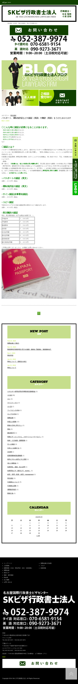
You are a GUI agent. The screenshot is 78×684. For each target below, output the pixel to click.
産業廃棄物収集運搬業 (14, 455)
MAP (4, 657)
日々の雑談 (11, 444)
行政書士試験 (11, 486)
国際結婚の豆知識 (46, 563)
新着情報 (43, 568)
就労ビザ (6, 572)
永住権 (9, 452)
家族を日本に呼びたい (14, 425)
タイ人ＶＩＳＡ (12, 403)
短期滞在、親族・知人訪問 (16, 467)
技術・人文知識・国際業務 (16, 440)
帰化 (8, 429)
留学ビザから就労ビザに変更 (17, 459)
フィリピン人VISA (13, 410)
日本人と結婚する (13, 448)
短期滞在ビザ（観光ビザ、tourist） (18, 471)
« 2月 (38, 536)
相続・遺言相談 (8, 575)
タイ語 (9, 406)
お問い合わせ (8, 582)
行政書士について (13, 482)
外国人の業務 (11, 421)
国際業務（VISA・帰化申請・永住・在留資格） (18, 568)
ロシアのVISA (11, 414)
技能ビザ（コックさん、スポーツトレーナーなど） (24, 437)
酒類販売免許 (11, 489)
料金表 (6, 577)
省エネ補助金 (11, 463)
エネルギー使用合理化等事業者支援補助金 (21, 391)
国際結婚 (10, 418)
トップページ (8, 563)
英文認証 (13, 115)
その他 (9, 395)
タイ (8, 399)
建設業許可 (11, 433)
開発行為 (10, 493)
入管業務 (6, 565)
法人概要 (6, 579)
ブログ (43, 565)
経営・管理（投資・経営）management (20, 474)
